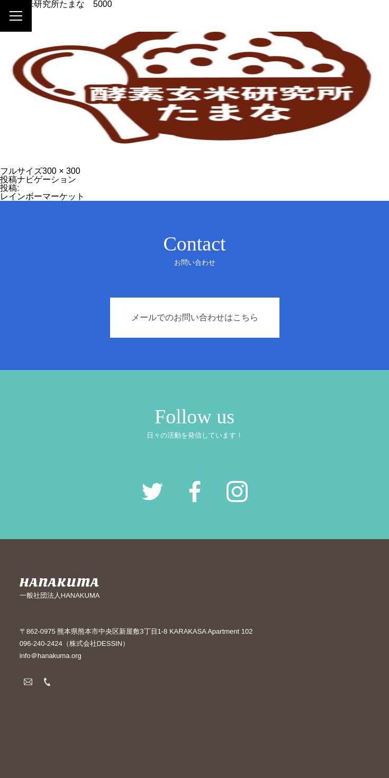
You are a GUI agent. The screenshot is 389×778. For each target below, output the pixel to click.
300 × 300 (61, 170)
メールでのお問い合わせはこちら (194, 317)
